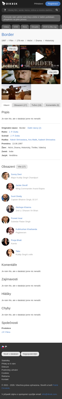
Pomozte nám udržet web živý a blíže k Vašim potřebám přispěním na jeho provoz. (29, 18)
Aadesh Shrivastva (46, 139)
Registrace (53, 4)
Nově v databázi (11, 354)
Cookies (5, 373)
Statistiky (6, 360)
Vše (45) (53, 72)
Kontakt (5, 379)
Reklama (6, 376)
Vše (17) (22, 166)
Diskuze (5, 367)
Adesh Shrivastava (18, 139)
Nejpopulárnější (30, 354)
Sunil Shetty (16, 196)
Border (8, 34)
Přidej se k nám (9, 363)
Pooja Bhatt (16, 240)
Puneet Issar (16, 218)
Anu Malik (32, 139)
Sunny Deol (16, 174)
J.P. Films (6, 332)
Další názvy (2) (34, 128)
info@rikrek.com (49, 394)
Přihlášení (38, 4)
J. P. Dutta (13, 132)
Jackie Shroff (21, 185)
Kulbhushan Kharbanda (26, 229)
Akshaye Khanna (23, 207)
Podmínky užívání (10, 370)
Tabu (18, 251)
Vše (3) (12, 49)
